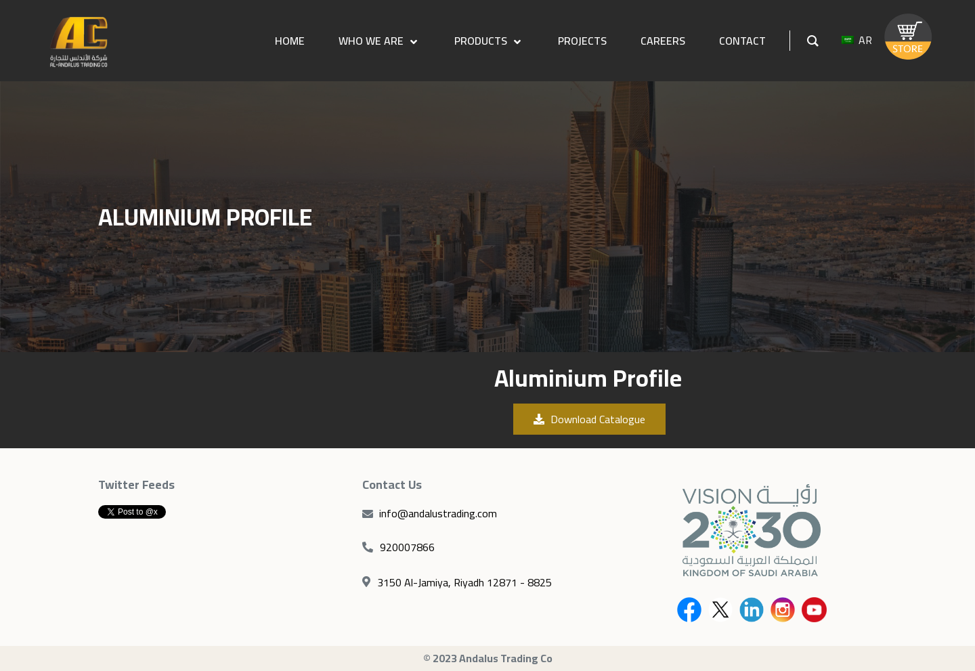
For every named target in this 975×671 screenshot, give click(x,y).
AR (857, 40)
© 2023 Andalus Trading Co (487, 658)
